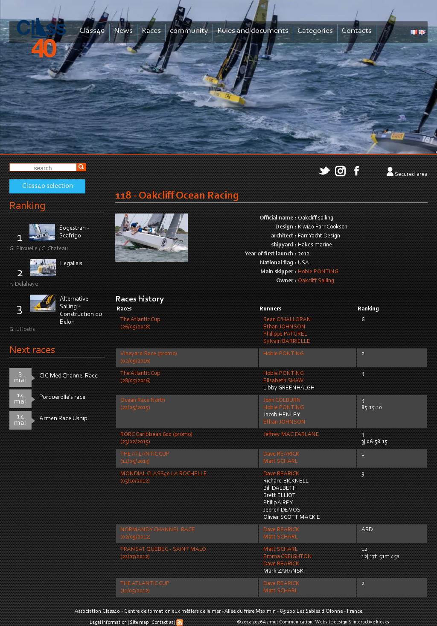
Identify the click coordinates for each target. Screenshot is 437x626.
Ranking (27, 206)
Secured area (411, 175)
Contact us (162, 622)
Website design (331, 622)
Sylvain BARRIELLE (286, 342)
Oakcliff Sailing (316, 281)
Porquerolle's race (62, 397)
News (123, 31)
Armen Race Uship (63, 418)
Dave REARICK (281, 454)
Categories (315, 31)
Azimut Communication (287, 622)
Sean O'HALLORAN (287, 320)
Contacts (357, 31)
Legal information (108, 622)
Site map (139, 622)
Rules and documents (252, 31)
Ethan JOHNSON (284, 327)
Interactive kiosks (371, 622)
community (189, 31)
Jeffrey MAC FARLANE (291, 435)
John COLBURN (282, 401)
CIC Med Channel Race (68, 376)
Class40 (92, 31)
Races (151, 31)
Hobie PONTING (318, 272)
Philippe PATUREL (285, 334)
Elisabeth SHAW (283, 381)
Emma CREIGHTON (287, 557)
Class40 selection (47, 186)
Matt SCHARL (280, 462)
